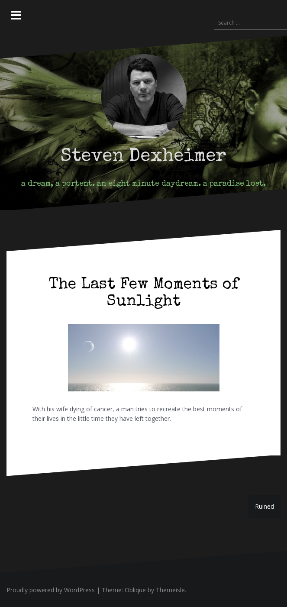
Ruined (264, 506)
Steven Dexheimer (143, 157)
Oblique (135, 590)
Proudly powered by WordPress (50, 590)
